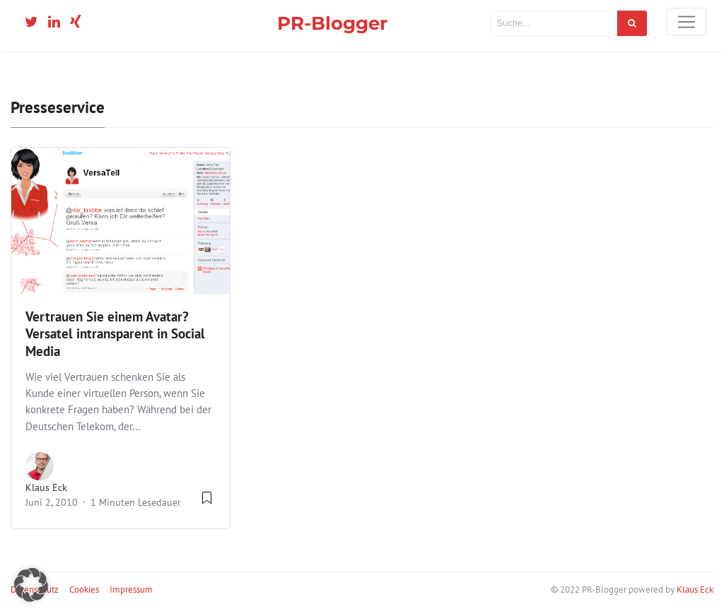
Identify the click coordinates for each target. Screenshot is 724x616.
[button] (31, 585)
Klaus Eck (46, 487)
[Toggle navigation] (686, 22)
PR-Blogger (332, 23)
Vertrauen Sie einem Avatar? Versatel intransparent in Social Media (115, 334)
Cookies (84, 590)
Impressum (131, 590)
